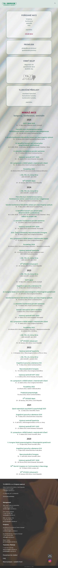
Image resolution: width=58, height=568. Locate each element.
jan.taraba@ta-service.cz (10, 522)
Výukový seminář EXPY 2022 (29, 375)
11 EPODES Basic (29, 398)
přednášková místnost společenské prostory (29, 49)
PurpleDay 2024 (29, 244)
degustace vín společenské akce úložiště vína (29, 67)
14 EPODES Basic (29, 181)
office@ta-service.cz (8, 537)
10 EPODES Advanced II (29, 472)
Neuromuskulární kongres (29, 369)
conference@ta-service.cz (10, 531)
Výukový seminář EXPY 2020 (29, 460)
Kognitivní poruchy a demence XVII (29, 448)
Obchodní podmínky (8, 497)
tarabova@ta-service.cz (9, 509)
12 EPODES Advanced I (29, 341)
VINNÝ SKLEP (29, 61)
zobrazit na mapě (8, 489)
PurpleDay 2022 (29, 386)
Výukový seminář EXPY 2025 (29, 157)
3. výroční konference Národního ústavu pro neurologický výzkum (29, 137)
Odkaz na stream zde (29, 216)
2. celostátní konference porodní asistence (29, 304)
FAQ (29, 25)
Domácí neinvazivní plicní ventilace (29, 309)
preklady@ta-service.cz (9, 551)
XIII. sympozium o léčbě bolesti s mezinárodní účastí (29, 321)
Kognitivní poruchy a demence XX (29, 286)
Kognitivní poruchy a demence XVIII (29, 414)
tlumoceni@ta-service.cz (10, 550)
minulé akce (29, 34)
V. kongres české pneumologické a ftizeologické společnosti (29, 442)
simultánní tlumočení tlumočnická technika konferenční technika (29, 96)
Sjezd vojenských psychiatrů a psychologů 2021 (29, 408)
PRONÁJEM (29, 44)
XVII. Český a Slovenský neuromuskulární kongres (29, 232)
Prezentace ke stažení (10, 555)
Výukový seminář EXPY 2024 (29, 226)
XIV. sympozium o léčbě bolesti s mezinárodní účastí (29, 238)
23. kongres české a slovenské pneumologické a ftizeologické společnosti (29, 292)
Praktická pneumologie (29, 392)
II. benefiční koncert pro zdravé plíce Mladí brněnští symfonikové (29, 212)
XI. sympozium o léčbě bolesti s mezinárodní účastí (29, 432)
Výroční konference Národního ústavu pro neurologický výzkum (29, 205)
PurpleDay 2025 (29, 169)
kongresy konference (29, 20)
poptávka (29, 30)
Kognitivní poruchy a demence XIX (29, 363)
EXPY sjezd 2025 (29, 123)
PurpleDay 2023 (29, 327)
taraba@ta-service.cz (9, 515)
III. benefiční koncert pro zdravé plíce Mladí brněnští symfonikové (29, 144)
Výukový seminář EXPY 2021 (29, 426)
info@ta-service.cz (9, 491)
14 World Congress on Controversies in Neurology (29, 466)
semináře (29, 23)
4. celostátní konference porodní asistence (29, 151)
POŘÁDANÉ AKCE (29, 15)
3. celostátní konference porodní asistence (29, 221)
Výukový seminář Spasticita (29, 250)
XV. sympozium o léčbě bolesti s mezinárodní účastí (29, 163)
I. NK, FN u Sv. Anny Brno (29, 175)
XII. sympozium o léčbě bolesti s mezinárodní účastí (29, 381)
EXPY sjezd (29, 280)
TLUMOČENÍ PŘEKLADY (29, 90)
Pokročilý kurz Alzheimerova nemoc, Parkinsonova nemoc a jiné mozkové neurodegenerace (29, 130)
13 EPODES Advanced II (29, 264)
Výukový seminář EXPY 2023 (29, 315)
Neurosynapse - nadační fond (12, 562)
